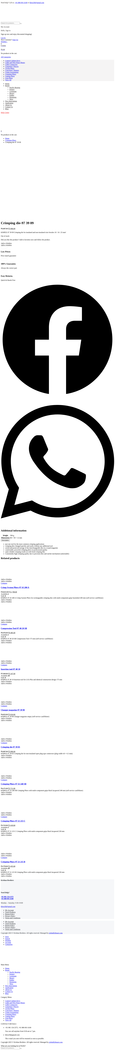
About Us (8, 105)
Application (9, 103)
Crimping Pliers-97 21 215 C (13, 821)
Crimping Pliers (10, 74)
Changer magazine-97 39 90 (13, 710)
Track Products (10, 912)
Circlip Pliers (9, 68)
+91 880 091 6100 (21, 3)
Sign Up (15, 40)
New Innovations (11, 101)
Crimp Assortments (11, 72)
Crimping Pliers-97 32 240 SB (13, 784)
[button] (6, 243)
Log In (3, 38)
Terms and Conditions (12, 918)
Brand (7, 86)
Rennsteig (12, 97)
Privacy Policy (10, 916)
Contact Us (9, 107)
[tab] (5, 540)
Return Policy (10, 914)
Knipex (12, 89)
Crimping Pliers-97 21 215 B (13, 862)
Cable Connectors (11, 64)
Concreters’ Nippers (12, 70)
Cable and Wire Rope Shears (15, 63)
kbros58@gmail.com (37, 3)
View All (8, 80)
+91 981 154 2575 (7, 897)
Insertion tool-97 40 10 (10, 669)
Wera (11, 99)
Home (7, 84)
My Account (9, 910)
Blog (6, 109)
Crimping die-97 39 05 (10, 747)
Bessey (11, 93)
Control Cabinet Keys (12, 61)
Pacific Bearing (14, 87)
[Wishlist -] (4, 42)
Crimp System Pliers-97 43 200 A (15, 587)
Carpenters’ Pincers (12, 66)
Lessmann (12, 91)
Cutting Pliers (10, 76)
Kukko (11, 95)
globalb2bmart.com (56, 933)
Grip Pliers (9, 78)
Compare (4, 583)
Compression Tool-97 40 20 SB (14, 628)
